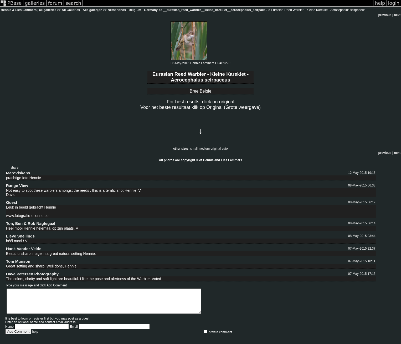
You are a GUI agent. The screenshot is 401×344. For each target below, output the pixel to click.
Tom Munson (18, 261)
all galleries (47, 10)
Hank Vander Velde (23, 248)
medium (204, 148)
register (38, 323)
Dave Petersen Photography (32, 274)
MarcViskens (18, 173)
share (14, 167)
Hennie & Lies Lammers (19, 10)
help (35, 336)
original (215, 148)
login (24, 323)
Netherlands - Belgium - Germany (133, 10)
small (194, 148)
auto (225, 148)
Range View (17, 185)
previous (385, 15)
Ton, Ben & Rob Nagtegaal (30, 223)
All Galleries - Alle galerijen (82, 10)
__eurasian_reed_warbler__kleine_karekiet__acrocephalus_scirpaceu (215, 10)
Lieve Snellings (20, 236)
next (397, 15)
